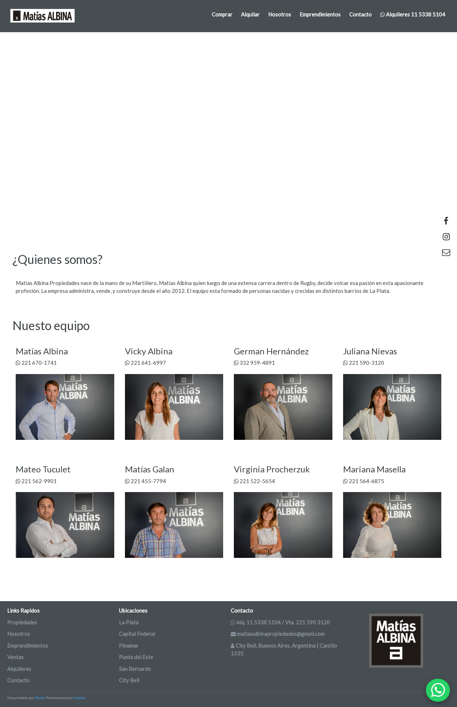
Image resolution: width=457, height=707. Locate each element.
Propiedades (22, 622)
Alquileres (19, 669)
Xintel (40, 698)
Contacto (360, 14)
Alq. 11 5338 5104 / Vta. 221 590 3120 (280, 622)
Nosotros (279, 14)
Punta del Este (136, 657)
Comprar (222, 14)
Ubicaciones (133, 610)
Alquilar (250, 14)
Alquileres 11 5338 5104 (412, 14)
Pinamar (129, 645)
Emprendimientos (320, 14)
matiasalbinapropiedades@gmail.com (278, 633)
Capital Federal (137, 633)
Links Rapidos (23, 610)
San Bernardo (135, 669)
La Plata (129, 622)
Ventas (15, 657)
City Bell (129, 680)
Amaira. (79, 698)
